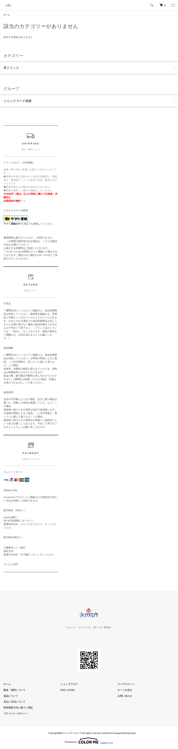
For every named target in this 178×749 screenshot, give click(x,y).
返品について (10, 696)
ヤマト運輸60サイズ (14, 223)
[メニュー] (173, 5)
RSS (63, 690)
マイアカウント (126, 684)
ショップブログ (69, 684)
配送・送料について (14, 690)
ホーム (6, 15)
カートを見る (125, 690)
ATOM (70, 690)
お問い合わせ (125, 696)
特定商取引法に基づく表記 (18, 707)
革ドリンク (11, 68)
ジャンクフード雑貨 (17, 101)
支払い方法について (14, 701)
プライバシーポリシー (15, 713)
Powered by (89, 741)
